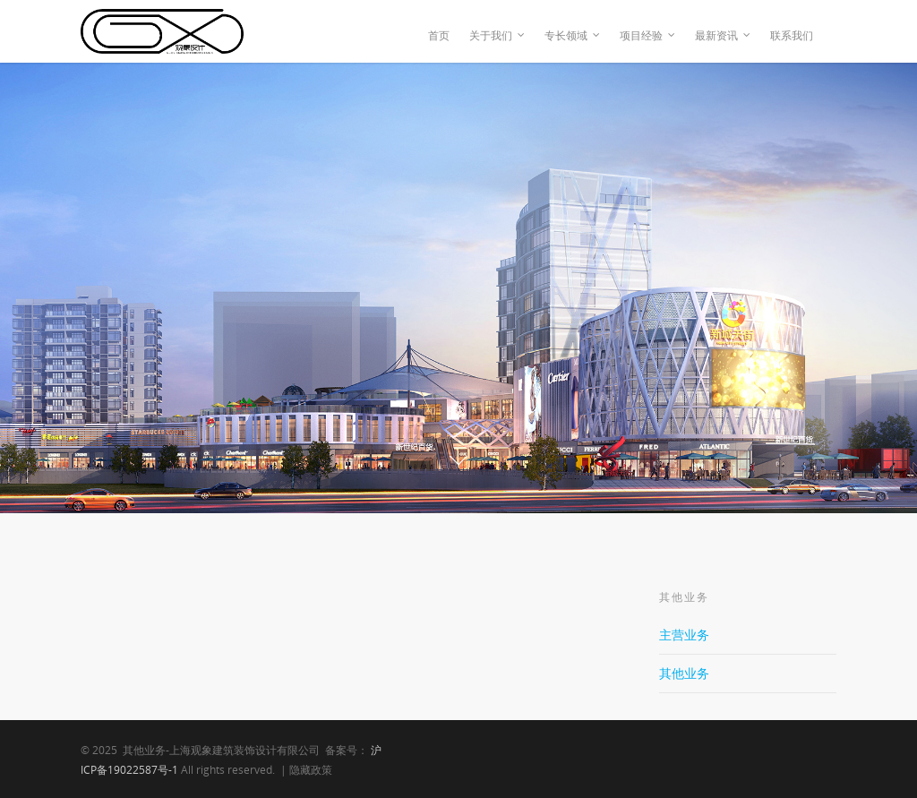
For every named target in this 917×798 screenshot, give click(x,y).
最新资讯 (723, 36)
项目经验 (648, 36)
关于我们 (498, 36)
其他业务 (684, 673)
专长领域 (573, 36)
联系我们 (791, 35)
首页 (439, 35)
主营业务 (684, 634)
